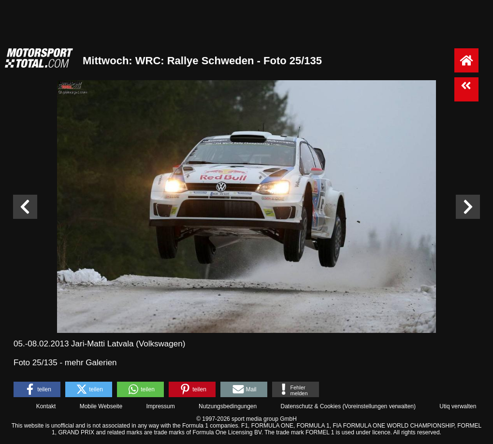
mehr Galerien (91, 362)
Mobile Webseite (101, 406)
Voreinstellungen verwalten (379, 406)
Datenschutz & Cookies (310, 406)
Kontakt (46, 406)
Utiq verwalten (457, 406)
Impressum (160, 406)
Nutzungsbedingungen (228, 406)
